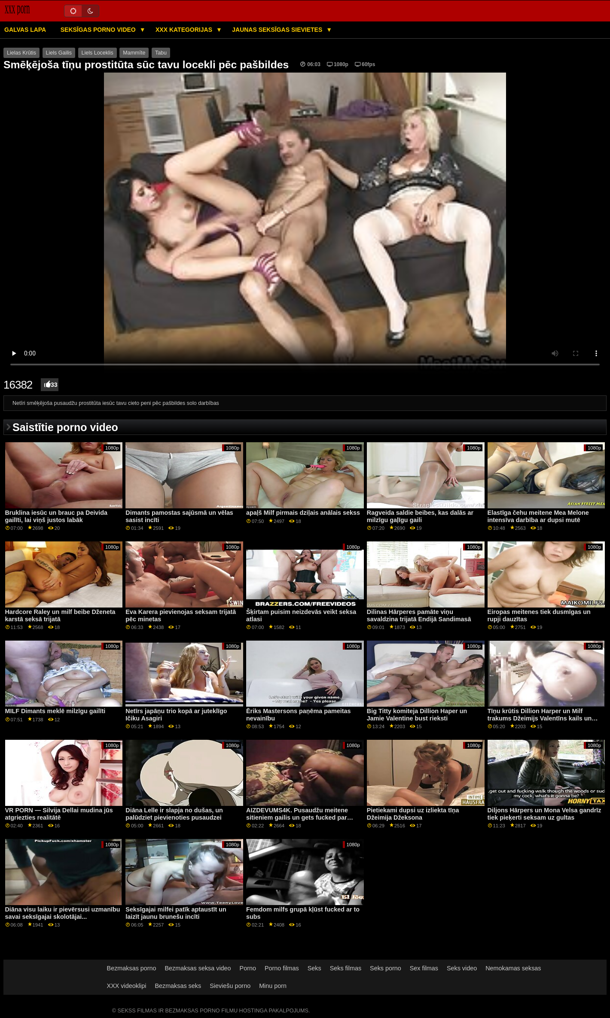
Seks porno (385, 968)
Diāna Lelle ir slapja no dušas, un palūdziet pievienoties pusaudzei (174, 814)
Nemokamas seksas (513, 968)
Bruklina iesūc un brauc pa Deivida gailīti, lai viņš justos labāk (56, 516)
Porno (248, 968)
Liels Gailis (59, 53)
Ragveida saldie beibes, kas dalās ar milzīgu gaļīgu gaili (420, 516)
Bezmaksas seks (178, 985)
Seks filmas (345, 968)
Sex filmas (424, 968)
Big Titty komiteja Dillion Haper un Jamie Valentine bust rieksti (417, 715)
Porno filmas (282, 968)
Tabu (161, 53)
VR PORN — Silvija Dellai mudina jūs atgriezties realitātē (59, 814)
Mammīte (134, 53)
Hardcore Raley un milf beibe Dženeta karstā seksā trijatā (60, 615)
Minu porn (273, 985)
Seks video (462, 968)
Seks (314, 968)
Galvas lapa (25, 29)
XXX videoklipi (126, 985)
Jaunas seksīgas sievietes (278, 29)
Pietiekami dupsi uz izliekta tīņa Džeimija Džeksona (413, 814)
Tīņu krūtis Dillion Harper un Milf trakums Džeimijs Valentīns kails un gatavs (540, 718)
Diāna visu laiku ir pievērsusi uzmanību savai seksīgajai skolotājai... (62, 913)
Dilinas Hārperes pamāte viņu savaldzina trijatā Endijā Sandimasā (419, 615)
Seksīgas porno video (99, 29)
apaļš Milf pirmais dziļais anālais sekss (303, 512)
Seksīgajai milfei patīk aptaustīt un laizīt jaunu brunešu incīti (175, 913)
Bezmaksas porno (131, 968)
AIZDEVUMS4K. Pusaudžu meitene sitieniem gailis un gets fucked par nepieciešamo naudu (297, 817)
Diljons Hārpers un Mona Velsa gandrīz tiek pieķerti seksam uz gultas (544, 814)
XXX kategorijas (185, 29)
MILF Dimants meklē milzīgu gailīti (55, 711)
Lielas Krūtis (21, 53)
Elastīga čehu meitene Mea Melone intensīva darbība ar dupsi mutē (538, 516)
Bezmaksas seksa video (198, 968)
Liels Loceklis (97, 53)
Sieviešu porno (230, 985)
